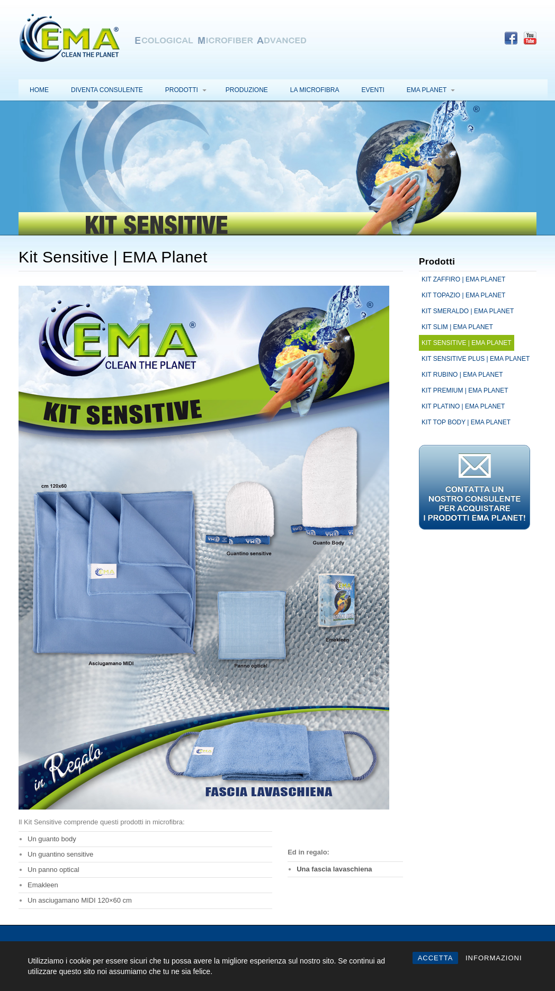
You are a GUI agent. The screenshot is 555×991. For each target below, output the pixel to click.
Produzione (247, 90)
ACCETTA (435, 958)
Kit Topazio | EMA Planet (463, 295)
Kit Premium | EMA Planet (465, 390)
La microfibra (314, 90)
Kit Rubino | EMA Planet (462, 374)
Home (39, 90)
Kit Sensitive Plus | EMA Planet (476, 358)
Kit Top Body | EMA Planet (466, 422)
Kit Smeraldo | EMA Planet (468, 311)
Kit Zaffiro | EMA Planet (463, 279)
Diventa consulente (107, 90)
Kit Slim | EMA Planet (457, 327)
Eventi (373, 90)
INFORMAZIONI (494, 958)
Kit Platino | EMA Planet (463, 406)
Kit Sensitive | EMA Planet (467, 343)
